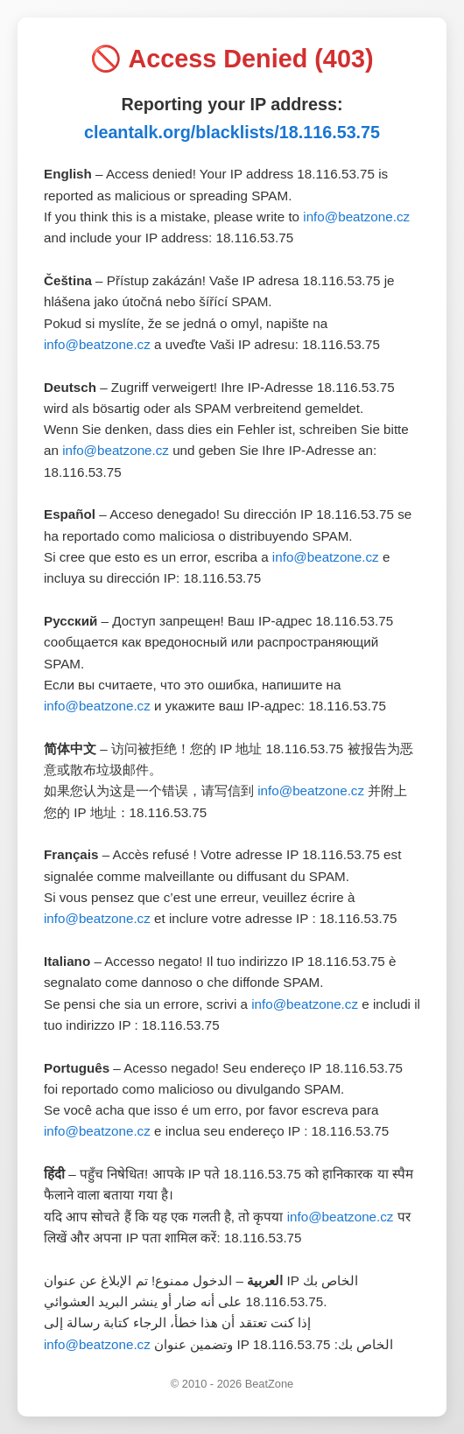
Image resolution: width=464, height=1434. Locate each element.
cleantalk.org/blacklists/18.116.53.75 (232, 132)
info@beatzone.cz (356, 216)
